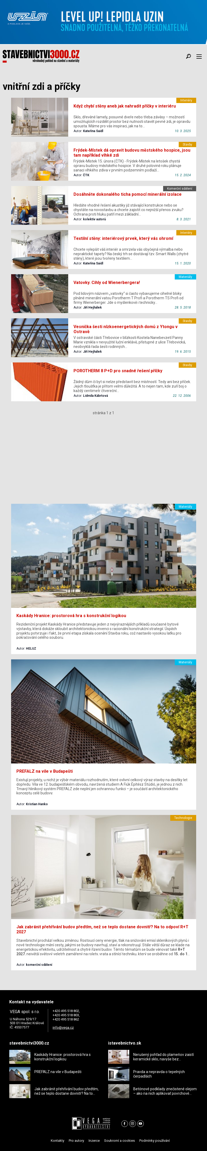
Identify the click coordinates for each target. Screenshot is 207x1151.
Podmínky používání (154, 1140)
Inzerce (94, 1140)
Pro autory (76, 1140)
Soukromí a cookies (119, 1140)
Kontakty (57, 1140)
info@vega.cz (63, 1027)
